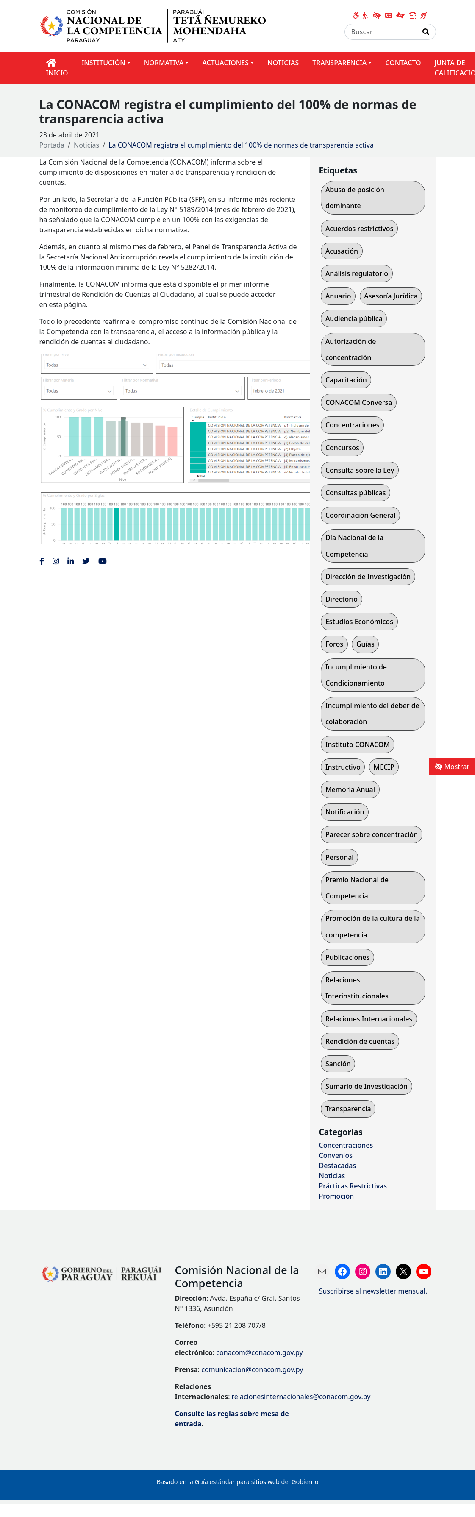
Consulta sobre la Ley (359, 470)
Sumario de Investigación (366, 1086)
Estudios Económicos (359, 621)
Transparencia (348, 1108)
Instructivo (343, 767)
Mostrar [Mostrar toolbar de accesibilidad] (452, 766)
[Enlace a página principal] (157, 25)
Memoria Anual (350, 789)
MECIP (384, 767)
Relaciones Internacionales (368, 1018)
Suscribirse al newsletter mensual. (373, 1291)
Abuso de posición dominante (354, 197)
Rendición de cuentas (359, 1041)
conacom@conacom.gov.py (259, 1352)
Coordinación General (360, 515)
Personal (339, 857)
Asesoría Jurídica (390, 296)
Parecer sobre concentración (371, 834)
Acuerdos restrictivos (359, 228)
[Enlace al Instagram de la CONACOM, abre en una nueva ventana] (56, 561)
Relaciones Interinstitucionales (357, 988)
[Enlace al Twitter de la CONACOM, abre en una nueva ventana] (86, 561)
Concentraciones (352, 424)
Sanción (338, 1063)
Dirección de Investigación (368, 576)
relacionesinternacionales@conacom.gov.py (301, 1396)
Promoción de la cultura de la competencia (372, 926)
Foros (334, 644)
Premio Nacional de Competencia (357, 888)
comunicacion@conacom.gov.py (252, 1369)
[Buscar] (380, 32)
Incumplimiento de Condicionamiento (356, 675)
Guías (365, 644)
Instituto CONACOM (357, 744)
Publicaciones (347, 957)
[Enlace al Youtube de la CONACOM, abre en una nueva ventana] (102, 561)
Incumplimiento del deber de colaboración (372, 713)
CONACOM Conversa (358, 402)
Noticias (86, 145)
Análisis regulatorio (356, 273)
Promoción (336, 1196)
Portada (52, 145)
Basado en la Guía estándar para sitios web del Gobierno (238, 1482)
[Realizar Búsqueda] (426, 32)
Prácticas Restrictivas (353, 1186)
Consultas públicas (355, 492)
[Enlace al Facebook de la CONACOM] (41, 561)
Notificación (344, 812)
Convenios (336, 1155)
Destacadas (337, 1165)
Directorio (341, 599)
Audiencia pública (354, 318)
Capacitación (346, 380)
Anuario (338, 296)
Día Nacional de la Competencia (354, 545)
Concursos (342, 447)
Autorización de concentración (350, 349)
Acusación (341, 251)
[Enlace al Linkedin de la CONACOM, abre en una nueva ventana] (70, 561)
